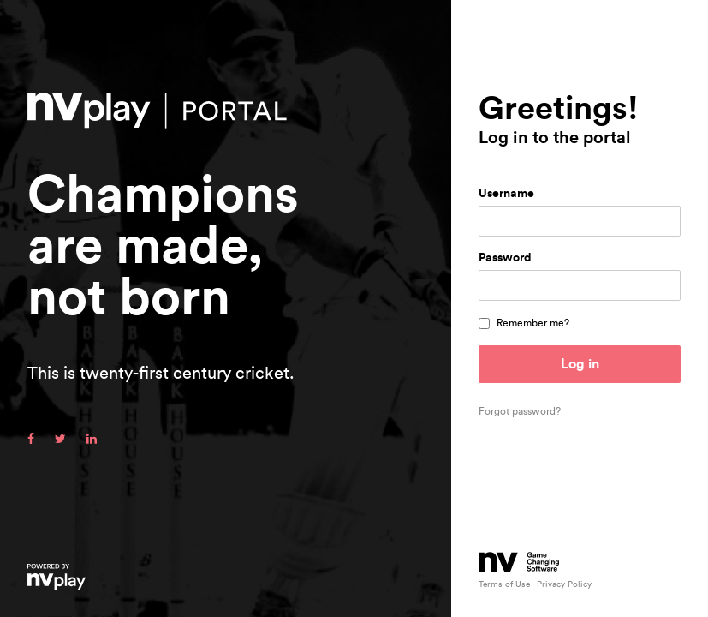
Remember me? (533, 323)
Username (506, 194)
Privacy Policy (564, 584)
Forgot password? (520, 411)
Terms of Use (504, 584)
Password (505, 258)
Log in (580, 364)
